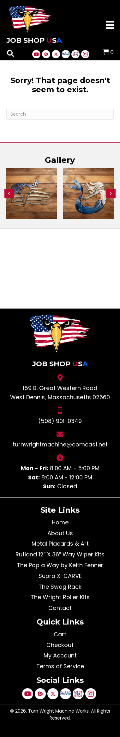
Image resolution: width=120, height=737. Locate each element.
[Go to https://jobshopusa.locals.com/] (75, 54)
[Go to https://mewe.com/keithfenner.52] (66, 54)
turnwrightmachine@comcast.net (60, 444)
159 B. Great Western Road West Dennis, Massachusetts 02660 (60, 392)
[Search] (60, 114)
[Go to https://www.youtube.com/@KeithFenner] (36, 54)
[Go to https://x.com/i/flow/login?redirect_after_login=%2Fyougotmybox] (56, 54)
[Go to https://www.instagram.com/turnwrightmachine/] (85, 54)
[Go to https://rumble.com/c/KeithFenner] (46, 54)
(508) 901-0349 (60, 421)
